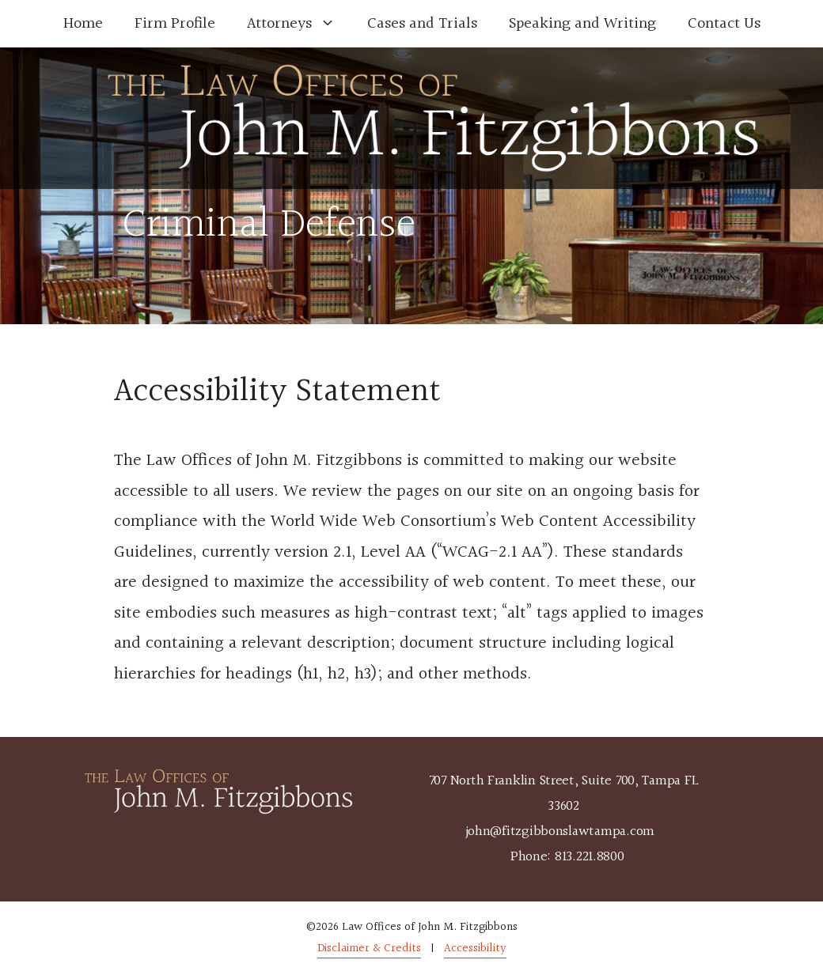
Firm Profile (175, 23)
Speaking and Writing (582, 23)
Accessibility (475, 948)
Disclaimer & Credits (369, 948)
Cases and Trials (422, 23)
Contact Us (724, 23)
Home (83, 23)
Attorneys (299, 23)
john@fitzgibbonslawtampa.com (559, 831)
